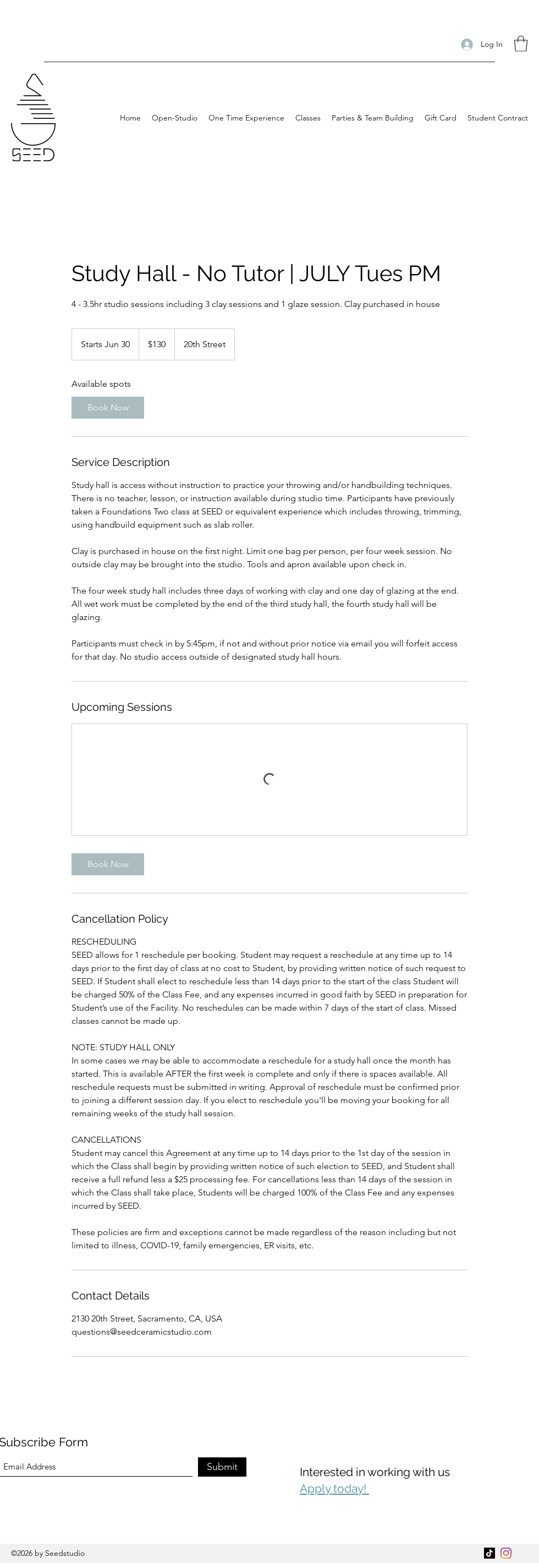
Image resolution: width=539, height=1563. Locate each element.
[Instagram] (506, 1553)
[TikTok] (489, 1553)
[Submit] (222, 1467)
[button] (520, 44)
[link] (108, 408)
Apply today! (334, 1488)
